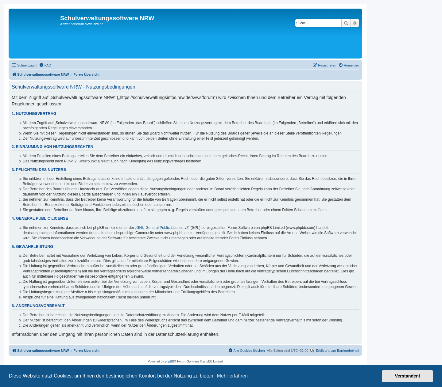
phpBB (169, 361)
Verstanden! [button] (407, 376)
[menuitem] (45, 65)
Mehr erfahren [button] (232, 375)
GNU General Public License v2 (162, 228)
